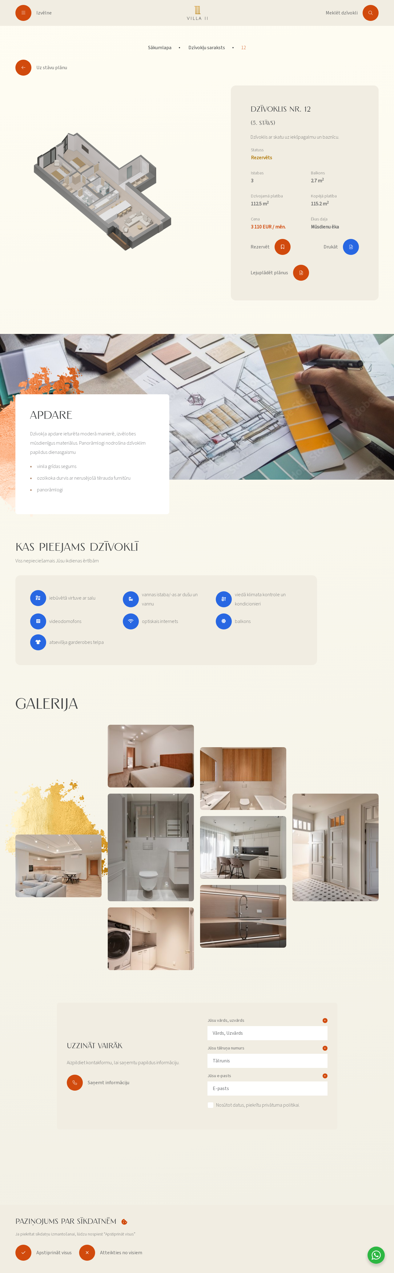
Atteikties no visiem (110, 1253)
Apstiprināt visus (43, 1253)
